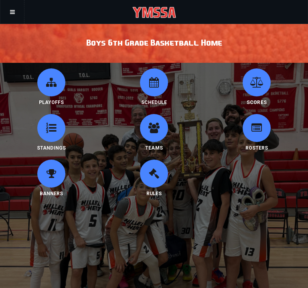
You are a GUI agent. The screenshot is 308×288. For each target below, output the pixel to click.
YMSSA (154, 12)
